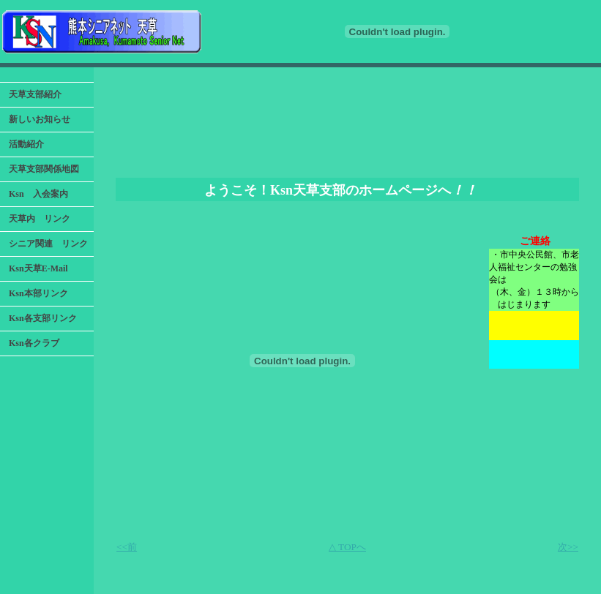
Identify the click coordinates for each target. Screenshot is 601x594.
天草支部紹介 (35, 94)
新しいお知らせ (39, 119)
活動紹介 (26, 144)
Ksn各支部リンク (43, 318)
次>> (568, 546)
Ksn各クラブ (34, 343)
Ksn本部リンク (38, 293)
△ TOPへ (347, 546)
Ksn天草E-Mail (38, 268)
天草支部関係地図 (44, 169)
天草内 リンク (39, 219)
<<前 (126, 546)
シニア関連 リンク (48, 243)
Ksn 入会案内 (38, 194)
